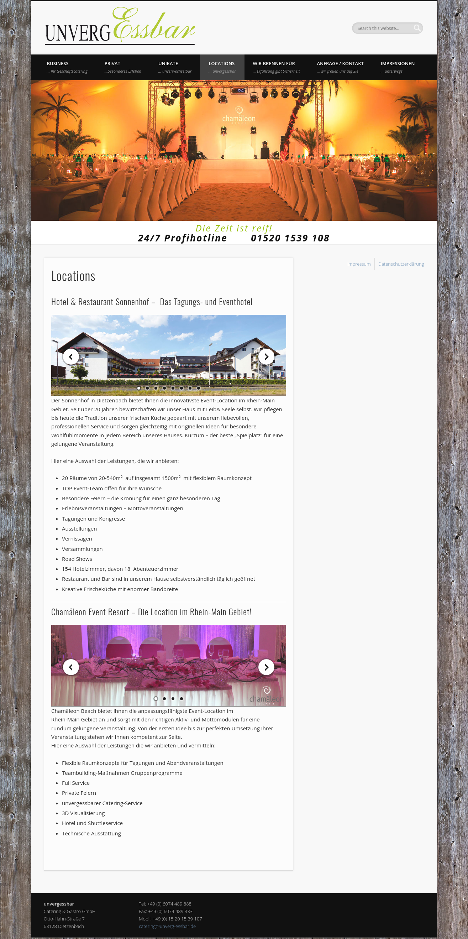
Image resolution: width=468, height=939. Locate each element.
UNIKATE (174, 67)
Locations (222, 67)
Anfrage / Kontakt (340, 67)
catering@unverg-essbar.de (167, 926)
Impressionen (398, 67)
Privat (123, 67)
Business (67, 67)
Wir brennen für (276, 67)
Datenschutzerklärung (401, 264)
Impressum (359, 264)
